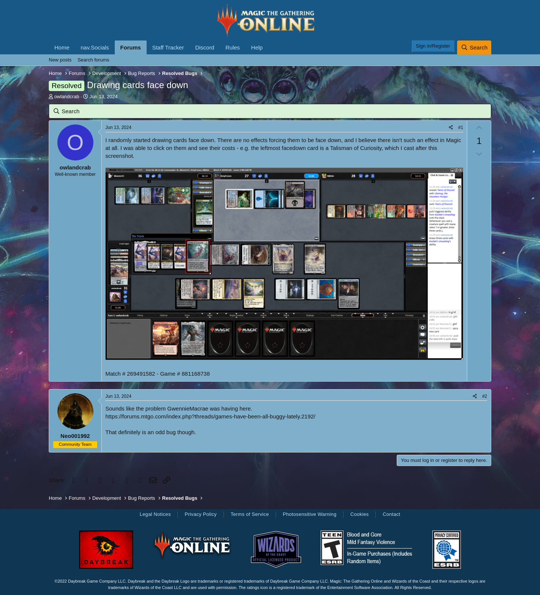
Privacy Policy (200, 514)
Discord (204, 47)
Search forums (94, 60)
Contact (391, 514)
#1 (460, 127)
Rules (232, 47)
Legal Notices (155, 514)
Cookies (359, 514)
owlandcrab (67, 96)
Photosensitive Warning (309, 514)
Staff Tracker (168, 47)
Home (61, 47)
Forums (130, 47)
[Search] (474, 47)
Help (257, 47)
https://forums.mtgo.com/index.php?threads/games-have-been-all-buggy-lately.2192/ (210, 416)
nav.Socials (95, 47)
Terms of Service (250, 514)
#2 (484, 396)
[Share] (451, 127)
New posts (60, 60)
